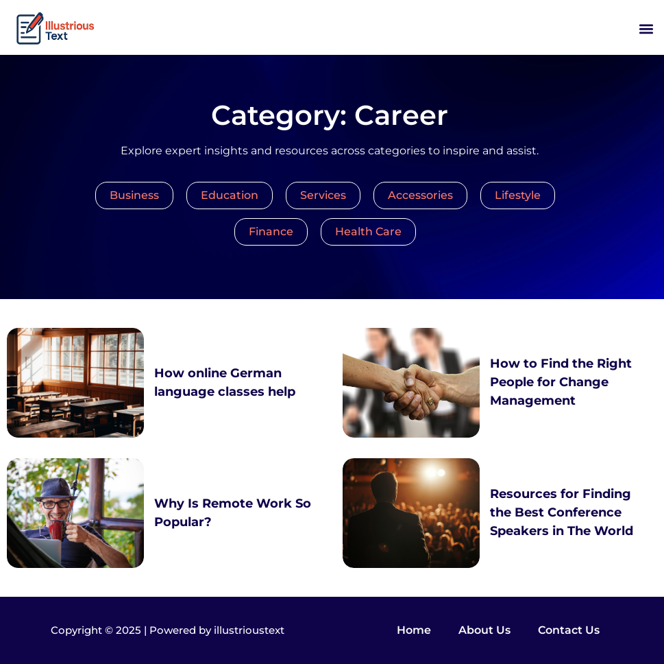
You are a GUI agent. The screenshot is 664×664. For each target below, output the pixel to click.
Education (229, 195)
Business (134, 195)
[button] (646, 29)
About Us (484, 630)
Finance (271, 231)
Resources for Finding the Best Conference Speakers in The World (561, 512)
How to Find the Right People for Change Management (561, 382)
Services (323, 195)
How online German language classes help (224, 382)
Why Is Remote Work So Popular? (232, 513)
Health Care (368, 231)
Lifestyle (518, 195)
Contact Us (569, 630)
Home (414, 630)
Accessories (420, 195)
